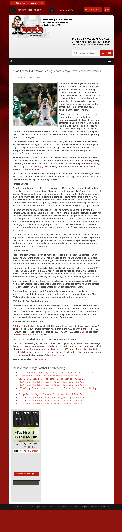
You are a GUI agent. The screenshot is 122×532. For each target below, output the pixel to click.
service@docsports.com (25, 9)
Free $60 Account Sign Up (98, 113)
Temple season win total (51, 412)
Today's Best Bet (40, 3)
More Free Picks (100, 62)
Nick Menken (101, 88)
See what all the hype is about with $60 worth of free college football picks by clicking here (42, 434)
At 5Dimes (18, 401)
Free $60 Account (20, 3)
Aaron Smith (22, 59)
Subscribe (106, 31)
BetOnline (22, 412)
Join (107, 9)
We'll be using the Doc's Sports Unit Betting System (44, 180)
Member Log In (93, 9)
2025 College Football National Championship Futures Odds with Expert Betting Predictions (45, 492)
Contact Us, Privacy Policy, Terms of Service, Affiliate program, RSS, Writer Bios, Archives (78, 529)
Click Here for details (47, 441)
